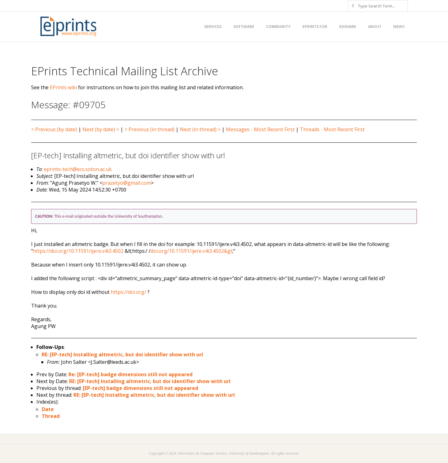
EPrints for (314, 26)
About (374, 26)
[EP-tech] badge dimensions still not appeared (140, 388)
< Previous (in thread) (149, 129)
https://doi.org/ (128, 292)
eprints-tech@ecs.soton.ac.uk (78, 169)
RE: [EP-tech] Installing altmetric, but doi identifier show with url (122, 354)
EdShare (347, 26)
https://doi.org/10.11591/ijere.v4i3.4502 (78, 251)
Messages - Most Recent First (260, 129)
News (398, 26)
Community (278, 26)
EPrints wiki (63, 87)
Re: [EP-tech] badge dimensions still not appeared (130, 374)
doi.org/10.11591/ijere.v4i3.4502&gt (191, 251)
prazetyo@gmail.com (126, 182)
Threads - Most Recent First (332, 129)
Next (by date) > (100, 129)
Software (243, 26)
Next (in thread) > (200, 129)
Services (213, 26)
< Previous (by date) (54, 129)
